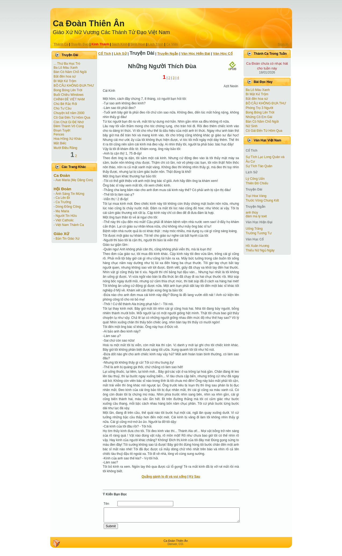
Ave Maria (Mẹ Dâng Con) (74, 180)
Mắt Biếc (60, 143)
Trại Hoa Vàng (256, 196)
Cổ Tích (104, 54)
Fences (59, 134)
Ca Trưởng (63, 202)
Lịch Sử (120, 54)
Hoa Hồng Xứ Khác (68, 139)
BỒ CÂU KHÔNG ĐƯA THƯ (74, 85)
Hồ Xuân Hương (257, 246)
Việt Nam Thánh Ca (70, 225)
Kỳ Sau (194, 476)
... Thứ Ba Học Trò (67, 63)
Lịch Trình (155, 44)
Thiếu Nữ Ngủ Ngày (260, 250)
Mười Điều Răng (65, 148)
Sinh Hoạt (137, 44)
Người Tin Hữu (66, 216)
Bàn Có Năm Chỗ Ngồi (70, 72)
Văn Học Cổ (223, 54)
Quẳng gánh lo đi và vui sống (164, 476)
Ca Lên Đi (63, 198)
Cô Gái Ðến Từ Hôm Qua (72, 117)
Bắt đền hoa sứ (65, 76)
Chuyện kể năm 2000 (69, 113)
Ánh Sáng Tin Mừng (70, 194)
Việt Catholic (65, 220)
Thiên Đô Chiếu (257, 183)
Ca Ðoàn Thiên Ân (89, 23)
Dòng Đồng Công (68, 207)
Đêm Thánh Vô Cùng (69, 126)
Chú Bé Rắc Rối (65, 104)
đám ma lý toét (256, 216)
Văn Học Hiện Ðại (195, 54)
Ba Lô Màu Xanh (66, 68)
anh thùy (252, 212)
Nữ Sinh (252, 126)
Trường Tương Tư (259, 233)
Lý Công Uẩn (255, 179)
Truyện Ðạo (80, 44)
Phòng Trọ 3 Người (259, 108)
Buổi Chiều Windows (69, 95)
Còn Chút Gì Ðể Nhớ (69, 122)
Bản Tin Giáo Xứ (68, 238)
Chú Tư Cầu (62, 108)
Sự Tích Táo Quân (259, 166)
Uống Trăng (254, 229)
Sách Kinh (120, 44)
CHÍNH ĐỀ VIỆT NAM (69, 99)
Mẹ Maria (62, 211)
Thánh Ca (61, 44)
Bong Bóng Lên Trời (68, 90)
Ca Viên (172, 44)
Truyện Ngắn (167, 54)
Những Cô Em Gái (259, 117)
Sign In (283, 44)
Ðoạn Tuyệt (62, 130)
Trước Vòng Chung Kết (262, 200)
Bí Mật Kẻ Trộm (65, 81)
